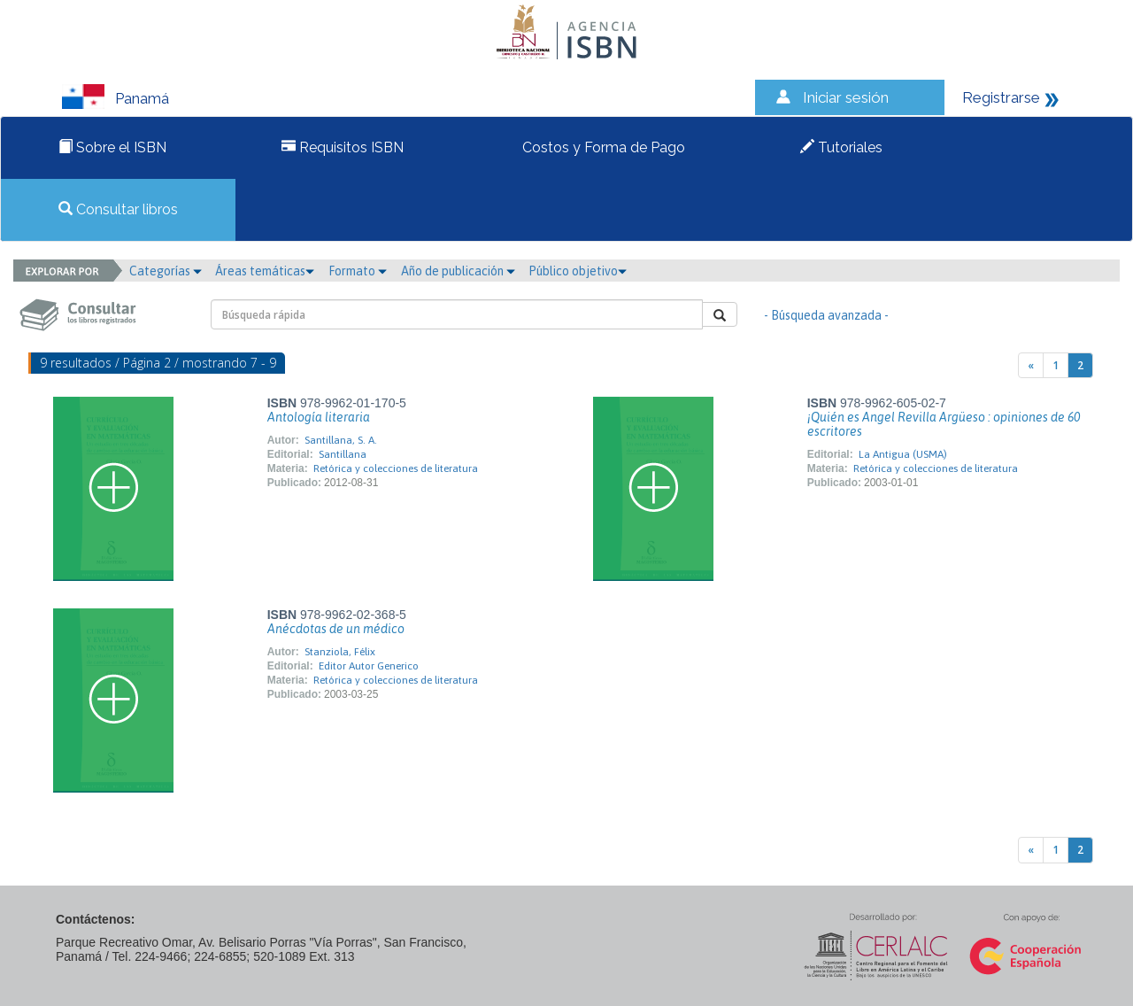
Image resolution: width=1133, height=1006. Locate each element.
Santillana (342, 454)
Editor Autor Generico (369, 666)
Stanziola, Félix (339, 652)
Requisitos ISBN (342, 147)
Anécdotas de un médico (336, 629)
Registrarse (1001, 97)
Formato (357, 271)
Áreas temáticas (264, 271)
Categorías (165, 271)
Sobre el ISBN (112, 147)
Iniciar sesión (846, 97)
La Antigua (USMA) (903, 454)
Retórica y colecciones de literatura (395, 468)
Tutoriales (841, 147)
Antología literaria (318, 417)
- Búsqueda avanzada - (826, 315)
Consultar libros (118, 209)
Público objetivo (577, 271)
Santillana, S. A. (340, 440)
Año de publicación (458, 271)
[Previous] (1031, 365)
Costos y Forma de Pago (602, 147)
